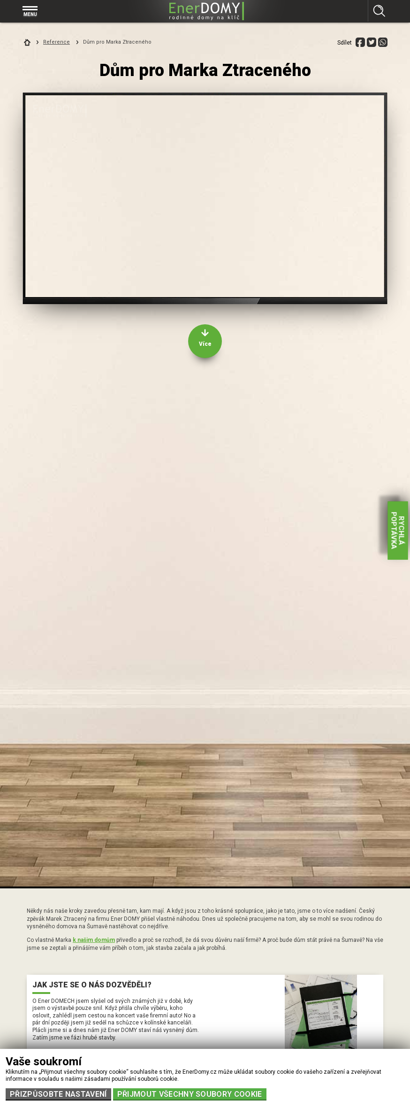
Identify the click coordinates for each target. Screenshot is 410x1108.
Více (205, 344)
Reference (56, 42)
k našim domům (94, 940)
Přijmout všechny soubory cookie (189, 1094)
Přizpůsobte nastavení (58, 1094)
